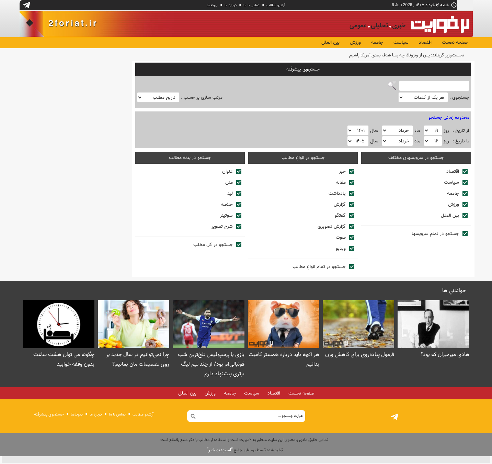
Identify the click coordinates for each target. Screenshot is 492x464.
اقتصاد (425, 42)
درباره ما (231, 5)
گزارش (344, 205)
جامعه (377, 42)
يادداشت (341, 194)
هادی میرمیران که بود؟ (445, 355)
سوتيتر (230, 216)
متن (233, 183)
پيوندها (212, 5)
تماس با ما (251, 5)
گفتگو (344, 216)
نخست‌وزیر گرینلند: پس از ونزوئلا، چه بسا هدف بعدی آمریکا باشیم (406, 55)
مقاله (345, 183)
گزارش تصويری (336, 227)
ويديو (345, 249)
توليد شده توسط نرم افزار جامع (245, 451)
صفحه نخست (455, 42)
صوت (345, 238)
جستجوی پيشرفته (49, 415)
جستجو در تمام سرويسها (440, 235)
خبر (346, 172)
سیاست (401, 42)
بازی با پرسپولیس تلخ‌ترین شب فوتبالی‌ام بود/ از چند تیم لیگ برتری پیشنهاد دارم (211, 365)
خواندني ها (454, 291)
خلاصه (231, 205)
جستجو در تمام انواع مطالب (323, 268)
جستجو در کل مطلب (217, 246)
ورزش (355, 42)
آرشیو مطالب (275, 5)
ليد (234, 194)
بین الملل (330, 42)
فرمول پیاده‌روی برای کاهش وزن (359, 355)
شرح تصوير (226, 227)
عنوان (231, 172)
